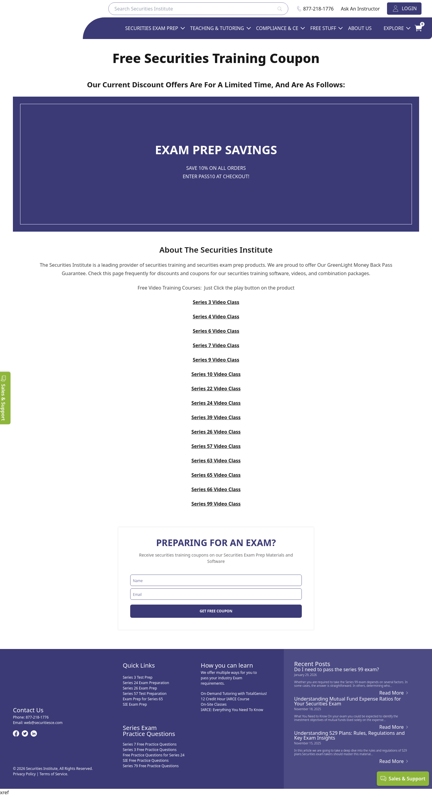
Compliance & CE (277, 28)
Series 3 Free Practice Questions (149, 749)
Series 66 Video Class (216, 489)
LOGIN (404, 8)
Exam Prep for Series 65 (143, 698)
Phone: (31, 717)
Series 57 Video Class (216, 446)
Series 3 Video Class (216, 302)
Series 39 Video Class (216, 417)
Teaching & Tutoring (217, 28)
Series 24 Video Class (216, 403)
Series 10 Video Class (216, 374)
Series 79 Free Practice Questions (150, 765)
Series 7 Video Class (216, 345)
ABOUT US (359, 28)
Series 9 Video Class (216, 359)
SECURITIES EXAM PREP (151, 28)
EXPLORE (394, 28)
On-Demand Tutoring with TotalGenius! (234, 693)
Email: (37, 722)
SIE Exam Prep (135, 704)
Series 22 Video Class (216, 388)
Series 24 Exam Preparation (146, 682)
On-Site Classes (213, 704)
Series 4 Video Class (216, 316)
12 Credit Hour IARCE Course (225, 698)
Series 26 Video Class (216, 431)
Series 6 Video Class (216, 331)
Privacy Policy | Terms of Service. (40, 773)
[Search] (198, 8)
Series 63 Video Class (216, 460)
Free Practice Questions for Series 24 (153, 755)
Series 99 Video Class (216, 503)
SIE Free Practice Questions (146, 760)
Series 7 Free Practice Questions (149, 744)
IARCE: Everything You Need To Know (232, 709)
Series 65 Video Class (216, 475)
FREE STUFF (323, 28)
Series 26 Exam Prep (140, 688)
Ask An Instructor (360, 8)
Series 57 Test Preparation (144, 693)
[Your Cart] (414, 28)
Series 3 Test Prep (137, 677)
